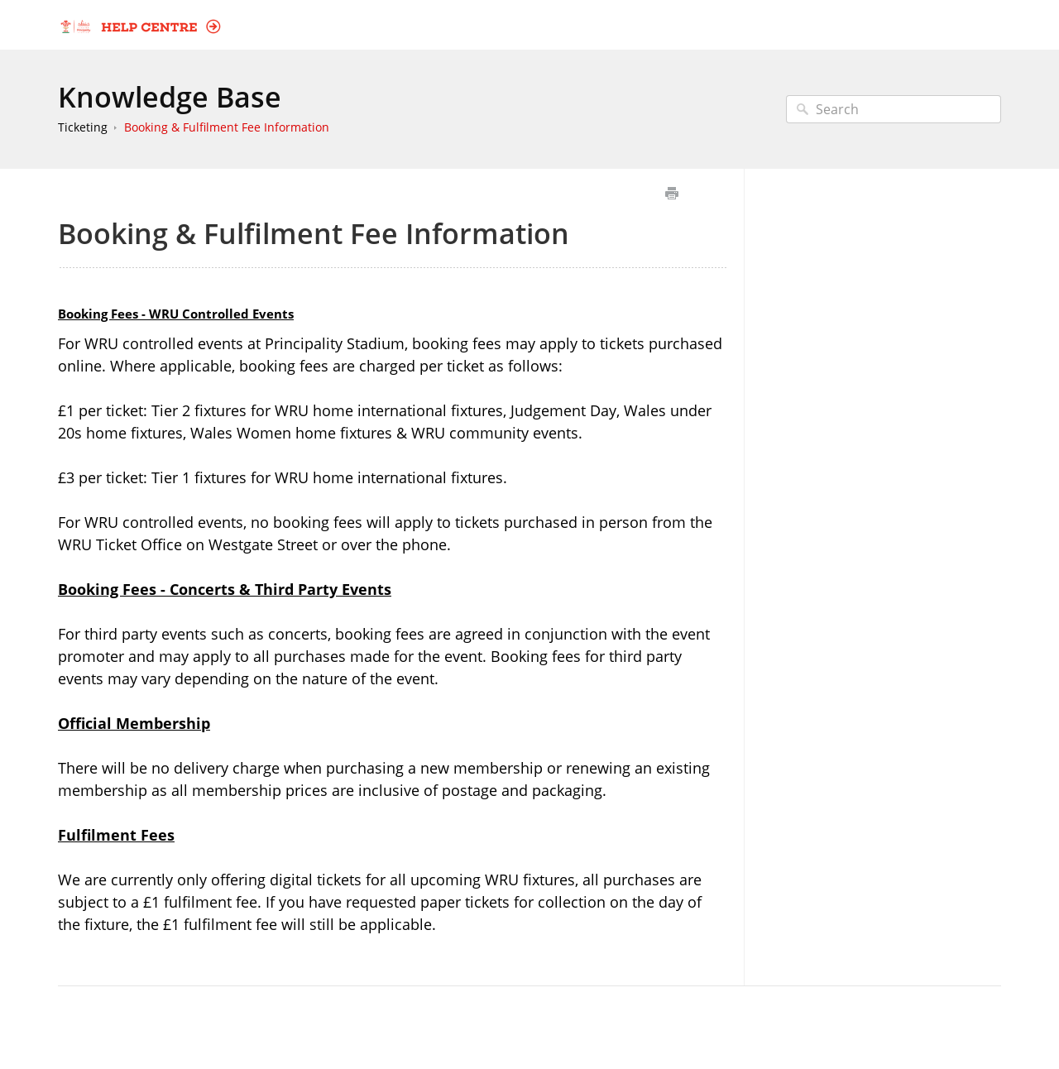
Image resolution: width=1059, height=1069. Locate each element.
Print (671, 193)
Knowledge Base (169, 97)
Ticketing (83, 127)
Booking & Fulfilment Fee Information (226, 127)
